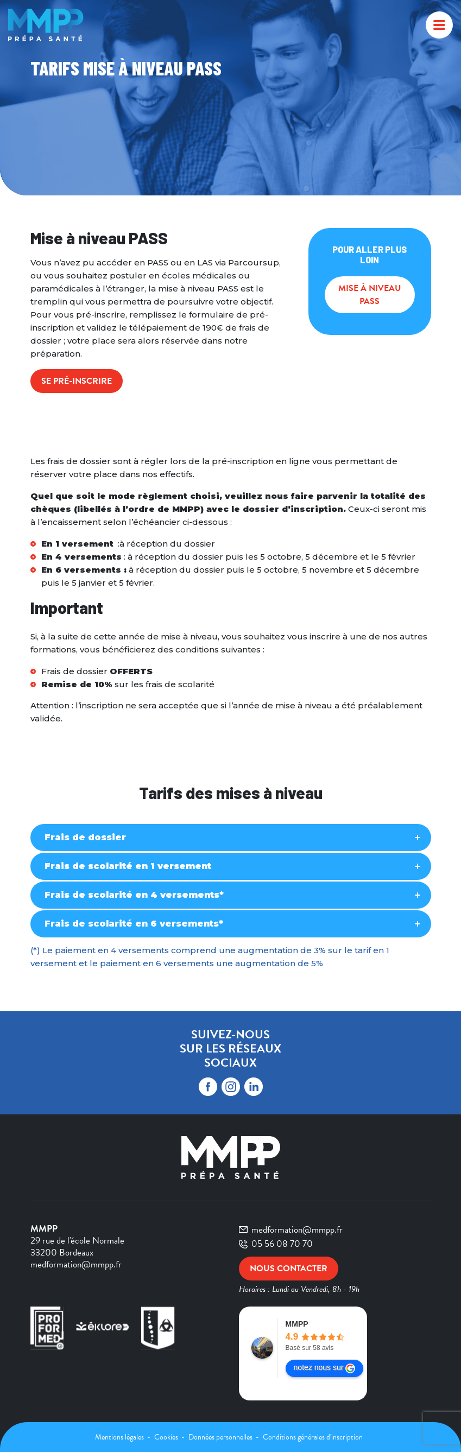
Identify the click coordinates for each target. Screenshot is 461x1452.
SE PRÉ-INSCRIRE (76, 381)
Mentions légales (120, 1437)
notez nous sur (325, 1368)
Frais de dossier (85, 837)
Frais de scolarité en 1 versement (128, 866)
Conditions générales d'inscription (313, 1437)
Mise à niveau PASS (369, 295)
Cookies (167, 1437)
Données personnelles (221, 1437)
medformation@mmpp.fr (291, 1230)
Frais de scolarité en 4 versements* (134, 895)
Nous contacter (288, 1268)
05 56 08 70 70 (276, 1244)
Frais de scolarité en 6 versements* (134, 923)
